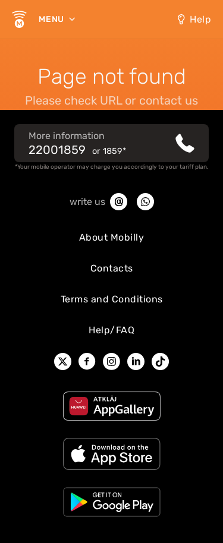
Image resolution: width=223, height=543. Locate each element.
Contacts (111, 268)
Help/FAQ (111, 330)
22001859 (57, 150)
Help (200, 19)
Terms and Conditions (112, 299)
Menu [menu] (53, 19)
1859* (114, 151)
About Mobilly (112, 237)
